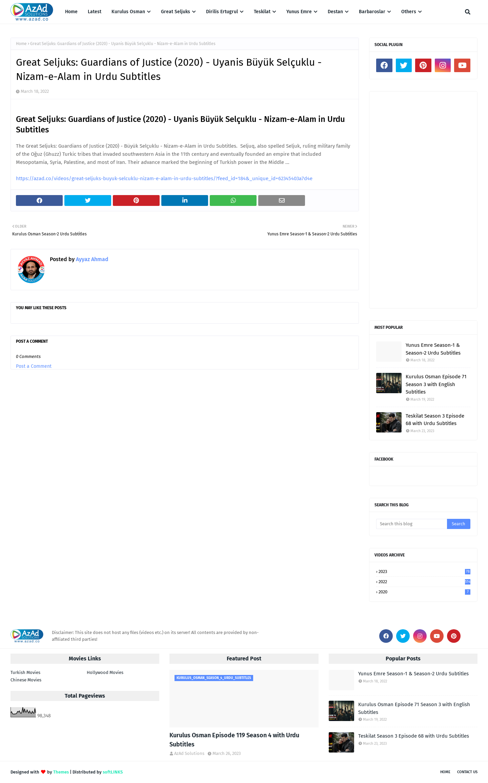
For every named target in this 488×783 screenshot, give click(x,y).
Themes (61, 772)
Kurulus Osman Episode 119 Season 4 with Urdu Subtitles (234, 740)
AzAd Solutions (189, 753)
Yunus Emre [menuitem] (299, 12)
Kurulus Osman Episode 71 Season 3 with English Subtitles (436, 384)
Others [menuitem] (408, 12)
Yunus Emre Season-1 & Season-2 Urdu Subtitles (433, 349)
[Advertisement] (423, 199)
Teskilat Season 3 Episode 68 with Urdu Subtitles (435, 420)
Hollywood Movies (105, 672)
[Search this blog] (411, 524)
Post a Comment (34, 366)
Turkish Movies (25, 672)
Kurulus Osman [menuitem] (128, 12)
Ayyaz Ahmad (91, 259)
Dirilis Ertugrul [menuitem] (222, 12)
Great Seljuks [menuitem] (175, 12)
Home (21, 43)
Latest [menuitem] (94, 12)
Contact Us (467, 772)
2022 (424, 581)
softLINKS (113, 772)
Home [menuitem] (71, 12)
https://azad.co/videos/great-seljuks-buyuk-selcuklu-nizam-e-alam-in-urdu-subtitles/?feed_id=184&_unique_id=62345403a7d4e (164, 178)
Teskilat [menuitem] (262, 12)
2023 (424, 571)
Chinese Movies (26, 679)
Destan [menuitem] (335, 12)
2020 (424, 591)
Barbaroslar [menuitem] (372, 12)
